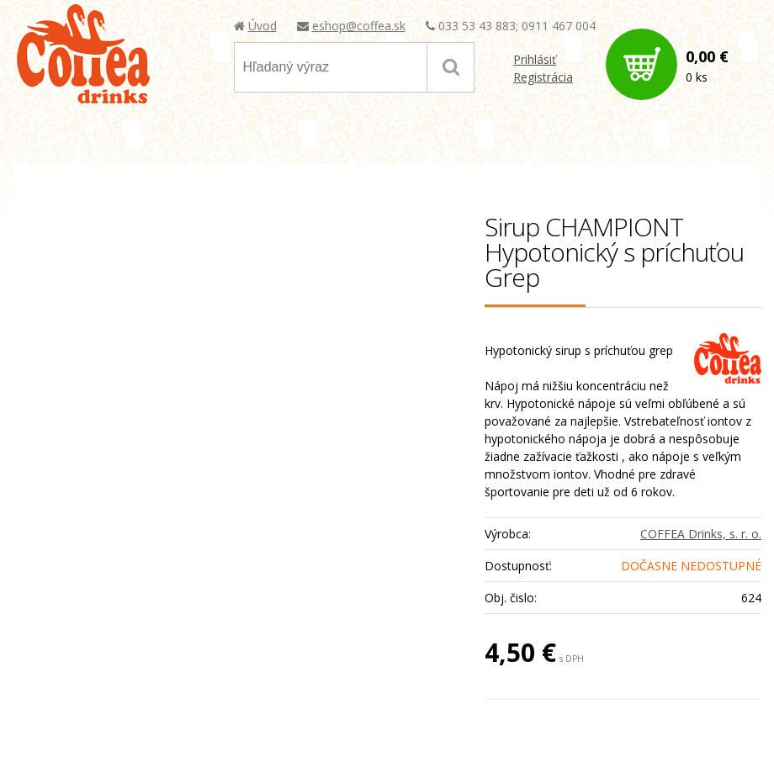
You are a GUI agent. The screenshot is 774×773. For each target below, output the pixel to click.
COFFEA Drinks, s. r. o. (700, 534)
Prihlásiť (534, 59)
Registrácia (543, 77)
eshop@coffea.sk (359, 26)
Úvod (262, 26)
